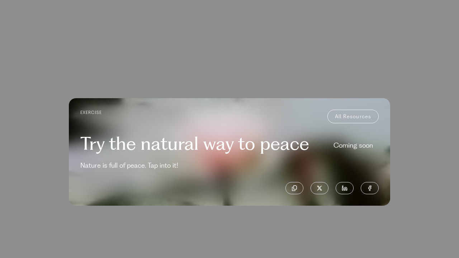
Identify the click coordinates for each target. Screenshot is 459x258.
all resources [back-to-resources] (353, 116)
